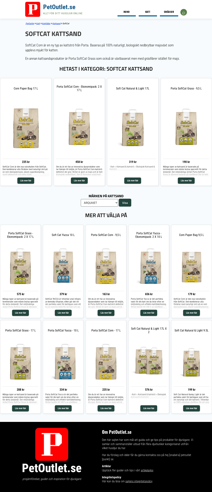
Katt (147, 12)
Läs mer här (25, 180)
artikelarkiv (147, 470)
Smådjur (169, 12)
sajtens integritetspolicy (138, 481)
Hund (127, 12)
